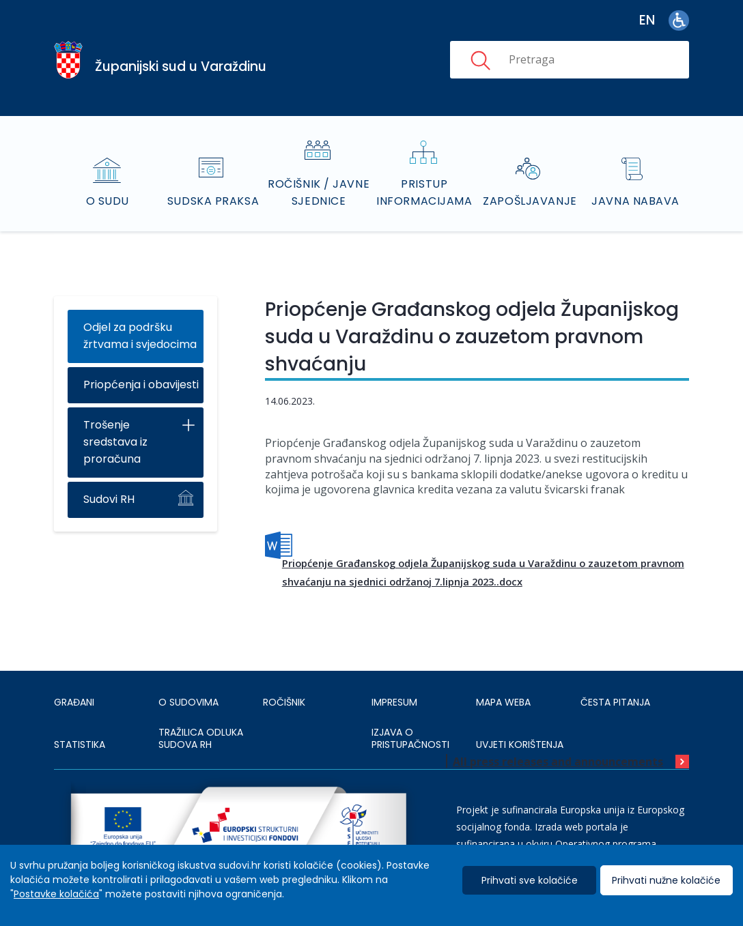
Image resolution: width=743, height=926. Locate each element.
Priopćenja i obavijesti (141, 384)
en (647, 20)
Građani (74, 702)
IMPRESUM (394, 702)
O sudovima (188, 702)
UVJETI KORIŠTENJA (519, 744)
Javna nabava (635, 201)
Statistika (79, 744)
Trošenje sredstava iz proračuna (115, 442)
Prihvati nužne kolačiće (666, 880)
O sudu (107, 201)
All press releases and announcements (558, 761)
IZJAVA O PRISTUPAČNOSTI (410, 738)
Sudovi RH (109, 499)
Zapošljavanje (529, 201)
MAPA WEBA (503, 702)
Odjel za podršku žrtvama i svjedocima (140, 335)
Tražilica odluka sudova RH (200, 738)
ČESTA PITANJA (615, 702)
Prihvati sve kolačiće (529, 880)
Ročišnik (284, 702)
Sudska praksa (213, 201)
